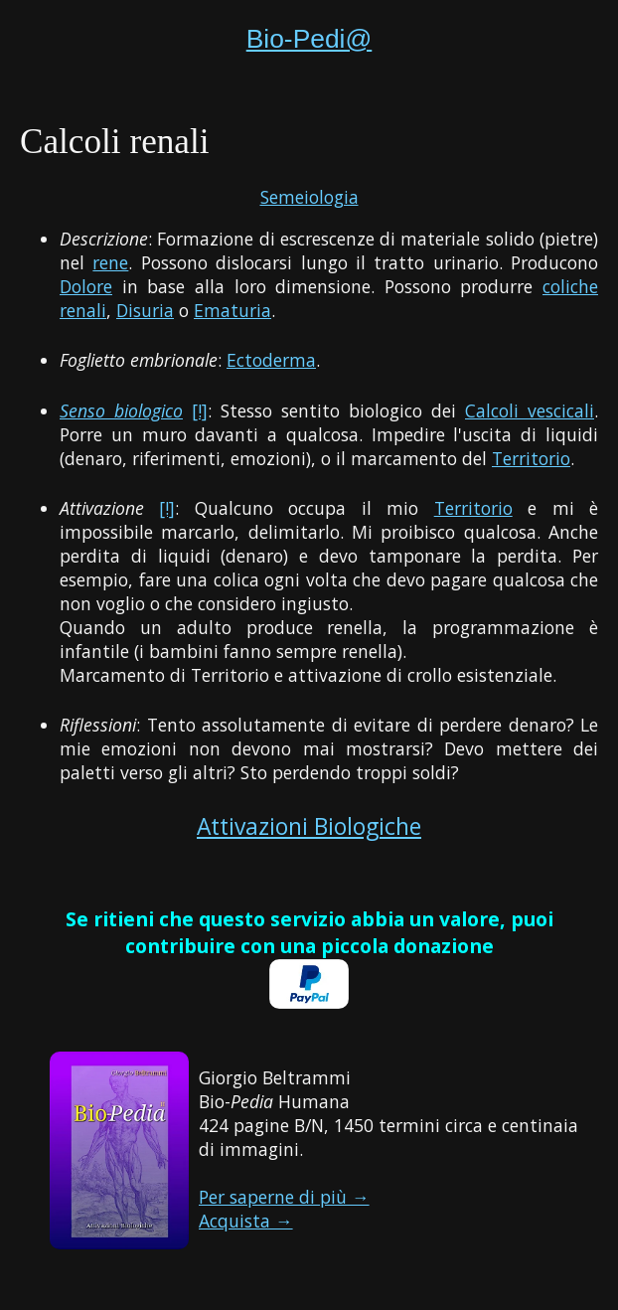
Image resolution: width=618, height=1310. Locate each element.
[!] (200, 410)
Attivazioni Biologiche (309, 826)
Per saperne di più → (284, 1197)
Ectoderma (271, 360)
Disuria (145, 310)
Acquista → (246, 1220)
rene (110, 262)
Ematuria (232, 310)
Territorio (531, 458)
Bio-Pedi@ (309, 39)
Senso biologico (121, 410)
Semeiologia (309, 197)
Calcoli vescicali (529, 410)
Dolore (86, 286)
